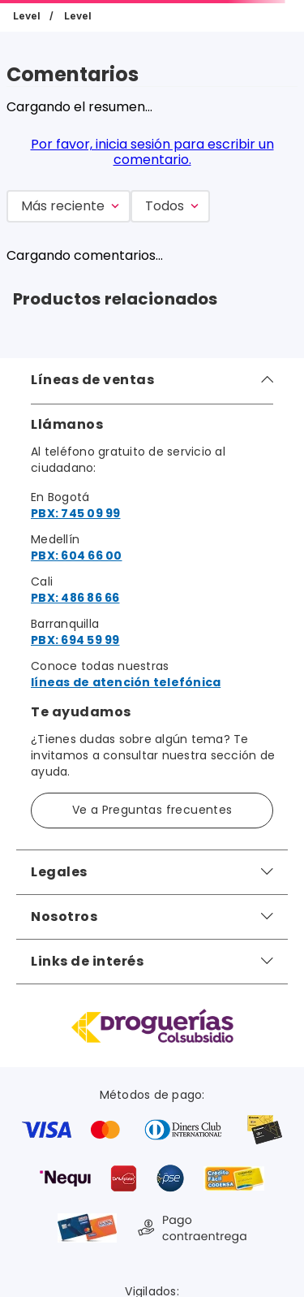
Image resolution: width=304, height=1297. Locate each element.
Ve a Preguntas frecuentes (152, 810)
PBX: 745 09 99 (76, 513)
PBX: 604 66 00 (76, 555)
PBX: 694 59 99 (75, 640)
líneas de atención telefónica (126, 682)
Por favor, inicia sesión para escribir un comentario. (152, 151)
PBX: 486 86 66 (75, 598)
